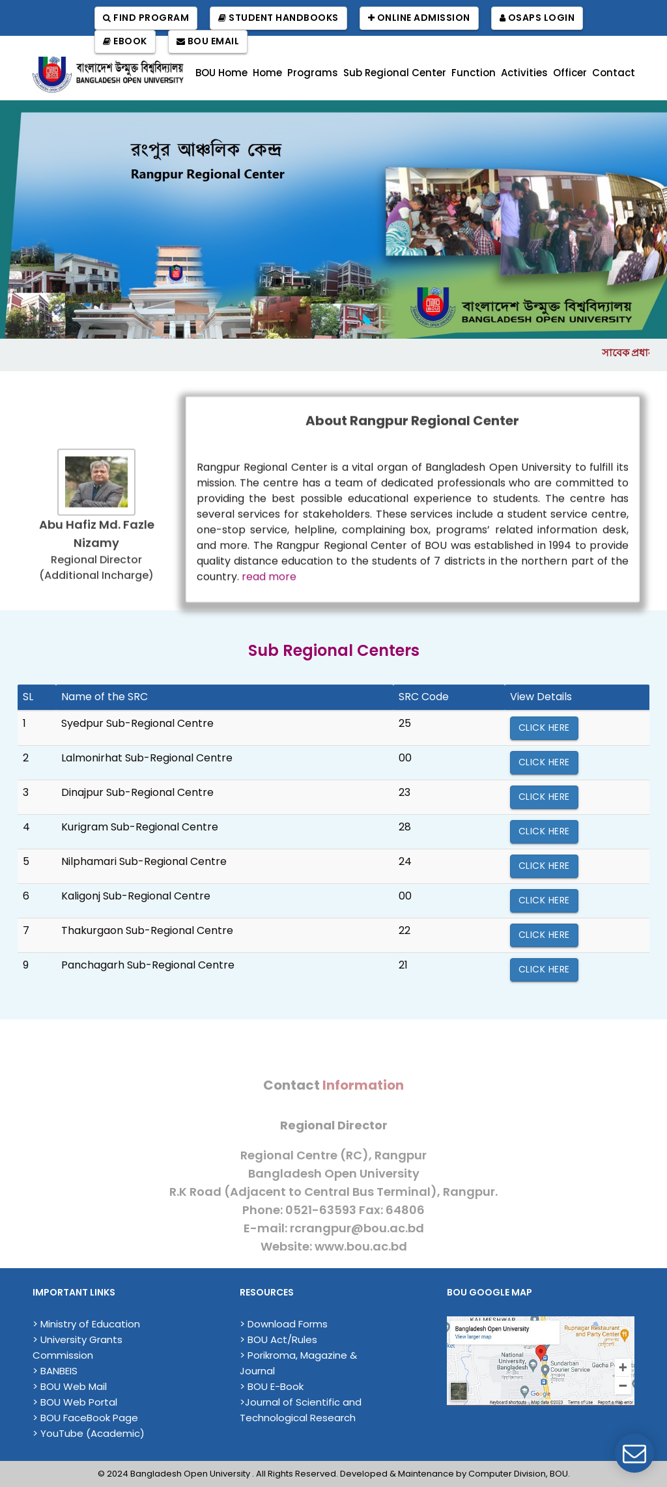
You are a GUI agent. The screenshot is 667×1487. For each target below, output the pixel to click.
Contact (613, 72)
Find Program (146, 18)
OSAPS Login (537, 18)
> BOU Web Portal (75, 1402)
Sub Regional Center (394, 72)
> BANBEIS (55, 1371)
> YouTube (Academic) (89, 1433)
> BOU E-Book (272, 1386)
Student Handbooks (278, 18)
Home (267, 72)
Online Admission (419, 18)
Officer (570, 72)
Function (473, 72)
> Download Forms (284, 1324)
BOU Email (208, 41)
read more (269, 581)
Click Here (544, 727)
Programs (312, 72)
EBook (125, 41)
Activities (524, 72)
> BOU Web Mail (70, 1386)
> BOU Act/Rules (278, 1339)
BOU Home (221, 72)
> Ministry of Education (86, 1324)
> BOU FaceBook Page (85, 1417)
